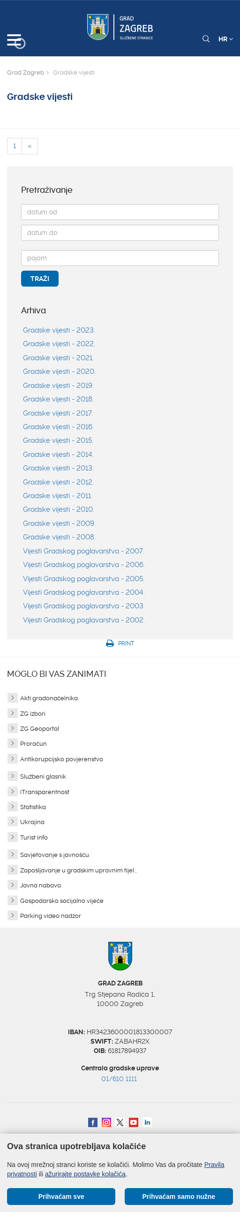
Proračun (33, 743)
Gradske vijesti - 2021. (58, 358)
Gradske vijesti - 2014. (58, 454)
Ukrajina (32, 822)
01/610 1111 (119, 1079)
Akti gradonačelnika (49, 698)
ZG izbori (32, 713)
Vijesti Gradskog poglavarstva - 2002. (84, 620)
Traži (39, 278)
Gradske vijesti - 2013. (58, 468)
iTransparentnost (44, 791)
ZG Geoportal (39, 728)
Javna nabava (40, 885)
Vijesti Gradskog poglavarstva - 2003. (84, 606)
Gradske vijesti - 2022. (59, 344)
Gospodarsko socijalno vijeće (62, 900)
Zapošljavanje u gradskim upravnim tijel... (78, 870)
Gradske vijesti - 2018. (58, 399)
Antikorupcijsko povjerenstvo (61, 759)
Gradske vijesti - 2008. (59, 537)
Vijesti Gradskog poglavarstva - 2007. (83, 551)
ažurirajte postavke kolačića (85, 1174)
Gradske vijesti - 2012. (58, 482)
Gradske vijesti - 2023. (59, 330)
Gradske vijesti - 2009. (59, 523)
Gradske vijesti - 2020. (59, 371)
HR (225, 39)
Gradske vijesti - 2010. (58, 509)
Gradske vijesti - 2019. (58, 385)
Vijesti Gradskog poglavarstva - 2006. (84, 565)
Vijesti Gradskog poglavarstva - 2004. (84, 592)
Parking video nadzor (50, 915)
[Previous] (30, 146)
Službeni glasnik (43, 776)
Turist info (34, 837)
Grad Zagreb (25, 72)
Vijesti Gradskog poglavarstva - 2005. (83, 579)
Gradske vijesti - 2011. (57, 496)
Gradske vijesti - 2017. (58, 413)
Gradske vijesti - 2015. (58, 440)
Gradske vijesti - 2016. (58, 427)
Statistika (33, 807)
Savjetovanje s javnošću (54, 854)
